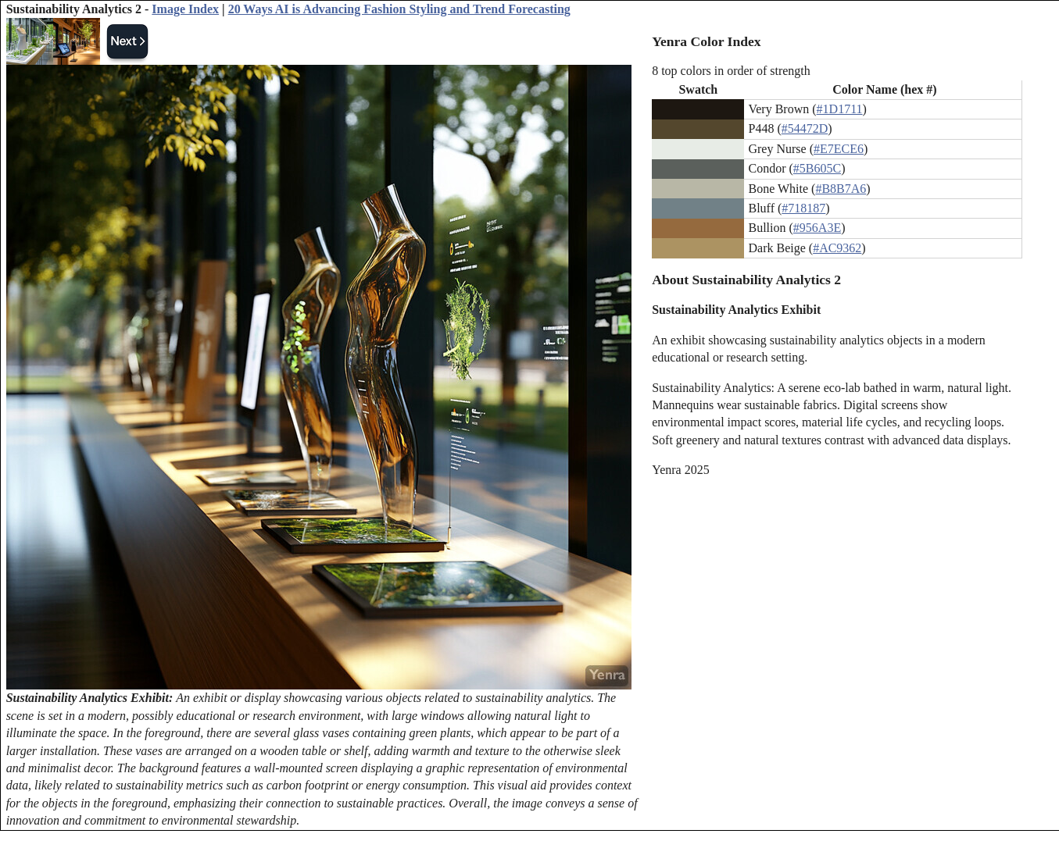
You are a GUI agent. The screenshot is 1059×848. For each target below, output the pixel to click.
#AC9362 (837, 248)
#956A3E (817, 227)
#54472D (805, 128)
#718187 (803, 208)
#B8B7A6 (840, 188)
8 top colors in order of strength (731, 70)
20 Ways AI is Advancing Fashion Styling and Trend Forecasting (399, 9)
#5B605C (817, 168)
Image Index (185, 9)
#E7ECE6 (839, 148)
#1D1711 (840, 109)
